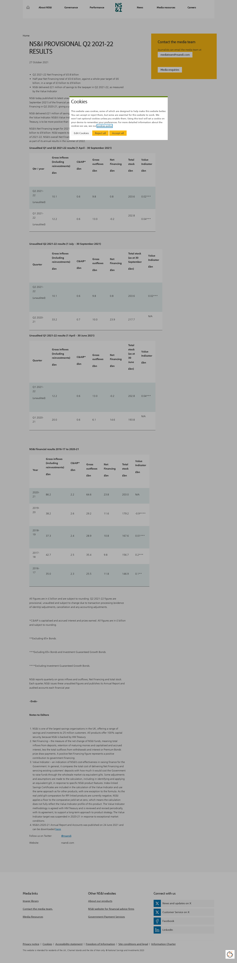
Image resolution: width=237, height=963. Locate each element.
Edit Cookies (81, 133)
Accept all (118, 133)
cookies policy (104, 126)
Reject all (100, 133)
